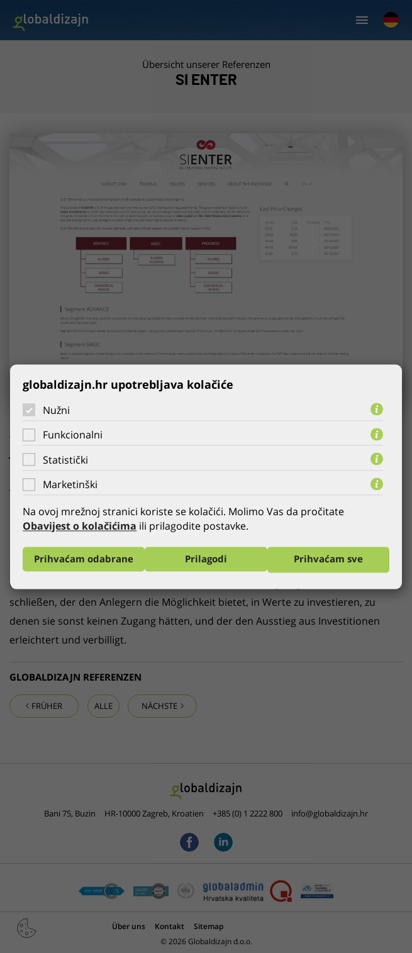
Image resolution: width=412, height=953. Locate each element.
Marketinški (70, 484)
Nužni (56, 409)
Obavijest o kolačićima (79, 526)
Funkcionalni (73, 435)
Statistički (65, 460)
